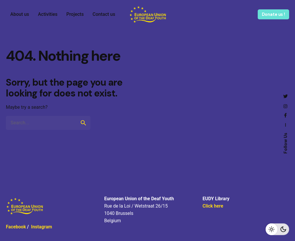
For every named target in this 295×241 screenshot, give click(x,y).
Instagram (41, 227)
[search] (83, 123)
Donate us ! (273, 14)
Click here (213, 206)
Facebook (16, 227)
